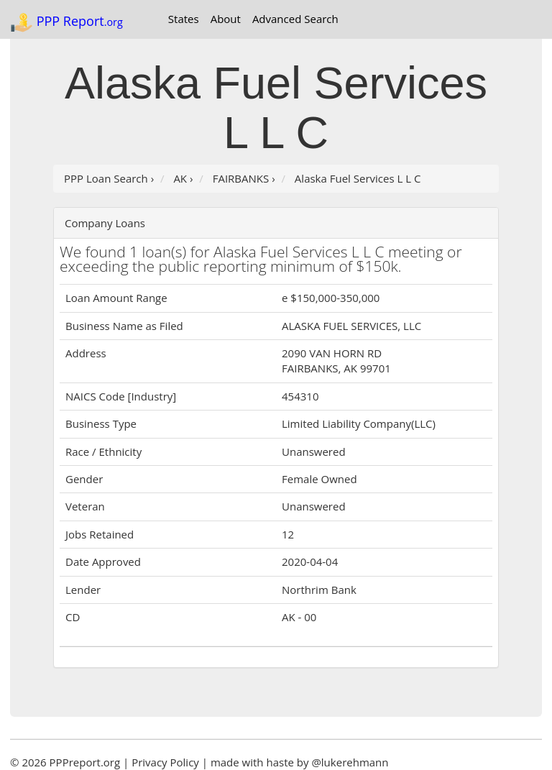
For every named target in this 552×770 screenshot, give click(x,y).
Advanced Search (295, 19)
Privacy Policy (165, 762)
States (183, 19)
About (226, 19)
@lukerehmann (349, 762)
